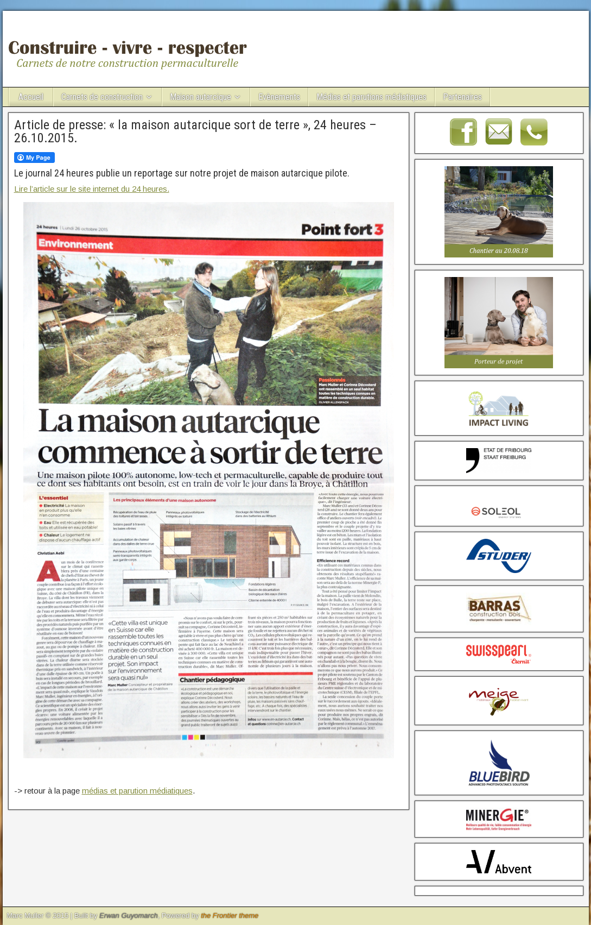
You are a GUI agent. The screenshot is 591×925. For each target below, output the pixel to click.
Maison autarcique (200, 97)
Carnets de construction (102, 97)
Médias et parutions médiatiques (371, 97)
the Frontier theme (229, 915)
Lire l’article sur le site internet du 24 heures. (91, 188)
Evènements (279, 97)
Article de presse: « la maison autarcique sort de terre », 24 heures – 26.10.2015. (195, 131)
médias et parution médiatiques (137, 790)
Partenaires (462, 97)
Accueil (30, 97)
